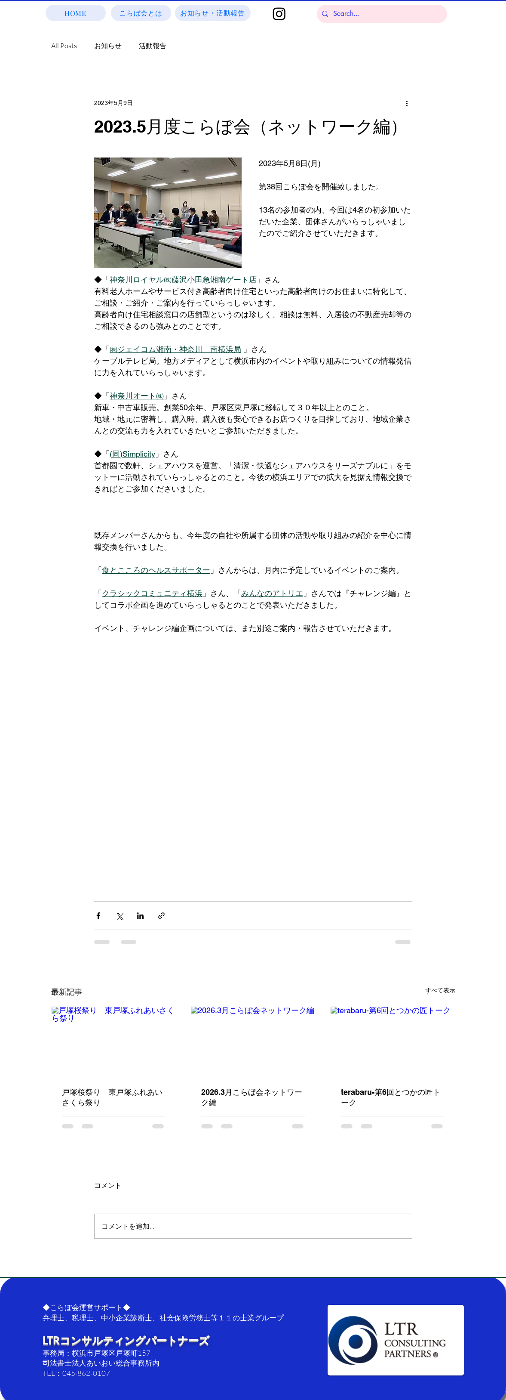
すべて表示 (440, 990)
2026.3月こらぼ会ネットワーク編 (251, 1097)
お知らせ (108, 45)
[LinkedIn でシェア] (140, 916)
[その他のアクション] (407, 103)
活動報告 (152, 45)
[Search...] (381, 14)
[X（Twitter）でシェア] (119, 916)
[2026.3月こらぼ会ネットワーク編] (253, 1041)
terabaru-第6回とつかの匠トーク (391, 1097)
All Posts (64, 45)
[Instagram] (279, 13)
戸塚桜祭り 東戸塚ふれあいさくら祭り (112, 1097)
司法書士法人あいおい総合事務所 (97, 1362)
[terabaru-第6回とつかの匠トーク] (393, 1041)
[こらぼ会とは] (141, 13)
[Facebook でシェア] (98, 916)
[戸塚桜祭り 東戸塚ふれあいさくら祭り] (114, 1041)
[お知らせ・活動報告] (213, 13)
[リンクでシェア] (161, 916)
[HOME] (76, 13)
